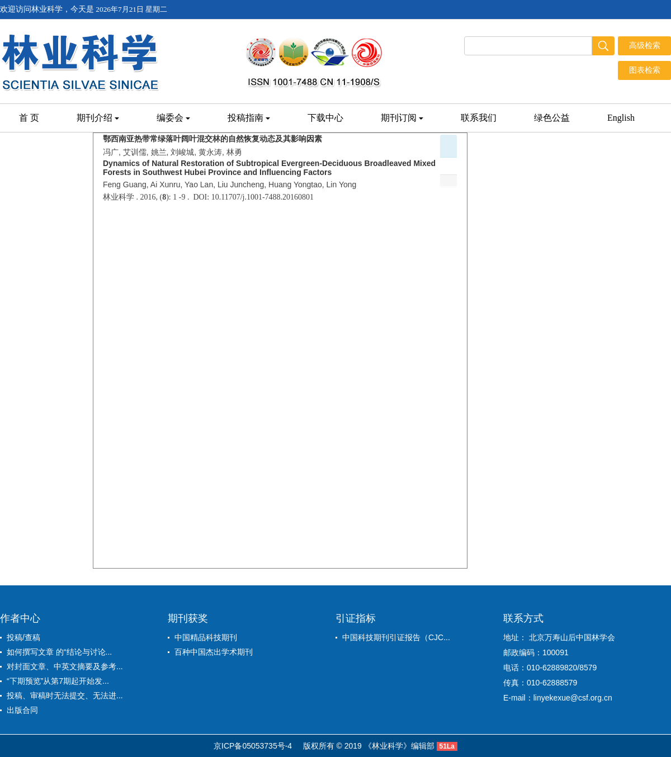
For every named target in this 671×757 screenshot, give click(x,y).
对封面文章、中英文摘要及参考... (65, 666)
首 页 (29, 117)
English (621, 117)
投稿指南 (249, 117)
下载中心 (325, 117)
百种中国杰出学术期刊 (213, 651)
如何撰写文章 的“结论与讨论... (59, 651)
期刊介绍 (98, 117)
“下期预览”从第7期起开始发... (58, 680)
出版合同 (22, 710)
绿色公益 (552, 117)
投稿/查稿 (23, 637)
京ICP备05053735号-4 (253, 745)
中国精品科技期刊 (205, 637)
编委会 (173, 117)
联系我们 (479, 117)
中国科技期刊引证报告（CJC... (396, 637)
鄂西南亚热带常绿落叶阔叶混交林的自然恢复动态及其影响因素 (212, 138)
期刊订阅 (402, 117)
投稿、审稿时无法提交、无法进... (65, 695)
